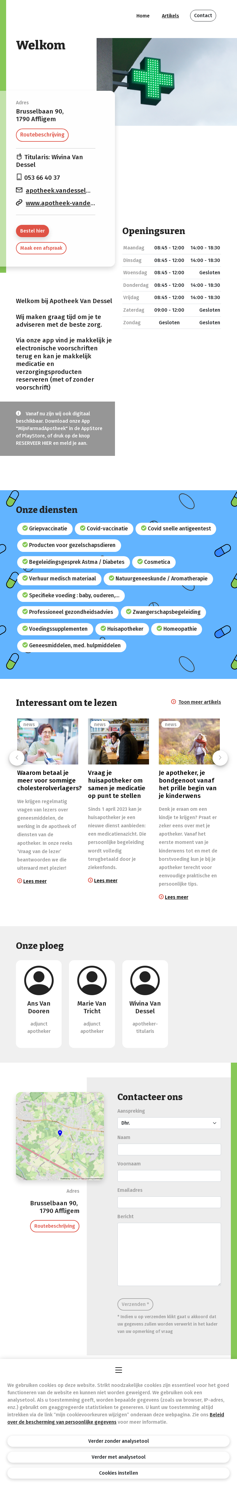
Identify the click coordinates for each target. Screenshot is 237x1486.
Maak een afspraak (41, 248)
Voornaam (129, 1164)
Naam (123, 1137)
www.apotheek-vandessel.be (68, 203)
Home (143, 16)
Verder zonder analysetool (118, 1441)
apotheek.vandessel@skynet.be (74, 190)
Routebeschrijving (42, 135)
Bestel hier (32, 231)
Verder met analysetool (119, 1457)
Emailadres (130, 1190)
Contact (203, 15)
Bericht (125, 1216)
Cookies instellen (118, 1473)
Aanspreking (131, 1111)
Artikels (170, 16)
